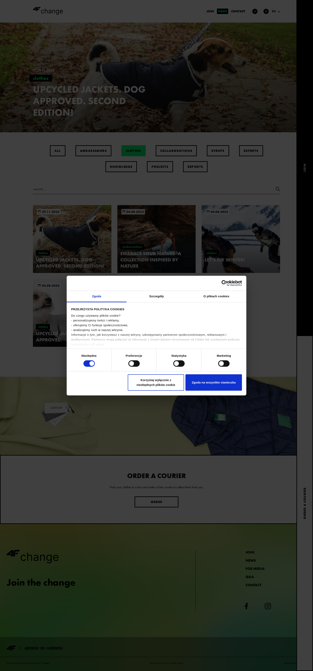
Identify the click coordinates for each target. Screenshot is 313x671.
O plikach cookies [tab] (216, 296)
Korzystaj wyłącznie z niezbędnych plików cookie (156, 382)
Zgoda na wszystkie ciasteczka (214, 382)
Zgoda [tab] (96, 296)
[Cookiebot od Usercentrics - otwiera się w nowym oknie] (224, 283)
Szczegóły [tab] (156, 296)
